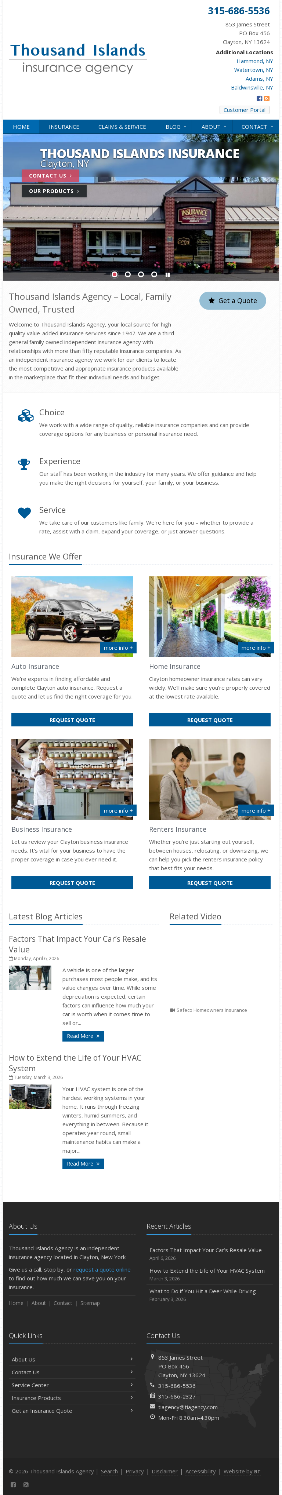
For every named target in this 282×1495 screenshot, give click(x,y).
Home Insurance (174, 666)
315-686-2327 (177, 1396)
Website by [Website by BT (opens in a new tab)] (242, 1471)
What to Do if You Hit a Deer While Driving (209, 1295)
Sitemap (90, 1302)
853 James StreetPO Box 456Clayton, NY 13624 (181, 1366)
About (215, 126)
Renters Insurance (177, 829)
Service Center (72, 1385)
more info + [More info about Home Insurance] (256, 647)
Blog (177, 126)
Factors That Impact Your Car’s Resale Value (209, 1254)
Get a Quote (233, 300)
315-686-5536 (177, 1385)
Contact (258, 126)
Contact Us (50, 175)
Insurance (64, 126)
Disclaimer (165, 1471)
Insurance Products (72, 1397)
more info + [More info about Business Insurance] (118, 810)
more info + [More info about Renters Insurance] (256, 810)
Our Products (54, 190)
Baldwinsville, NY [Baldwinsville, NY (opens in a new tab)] (252, 87)
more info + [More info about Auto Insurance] (118, 647)
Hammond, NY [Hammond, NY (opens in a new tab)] (254, 61)
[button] (167, 275)
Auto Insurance (35, 666)
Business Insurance (41, 829)
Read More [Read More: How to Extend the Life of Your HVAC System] (85, 1163)
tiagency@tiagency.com (188, 1407)
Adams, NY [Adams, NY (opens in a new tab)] (259, 78)
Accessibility (200, 1471)
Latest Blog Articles (46, 916)
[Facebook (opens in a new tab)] (259, 98)
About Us (72, 1359)
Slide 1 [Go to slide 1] (115, 274)
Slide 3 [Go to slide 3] (141, 274)
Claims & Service (122, 126)
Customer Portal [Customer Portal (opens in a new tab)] (244, 109)
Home (21, 126)
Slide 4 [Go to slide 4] (154, 274)
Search (109, 1471)
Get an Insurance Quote (72, 1410)
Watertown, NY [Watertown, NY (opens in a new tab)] (253, 69)
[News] (267, 98)
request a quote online (102, 1269)
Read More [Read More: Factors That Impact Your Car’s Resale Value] (85, 1035)
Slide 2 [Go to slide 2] (128, 274)
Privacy (135, 1471)
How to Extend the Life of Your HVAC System (209, 1275)
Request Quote (88, 720)
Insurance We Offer (45, 556)
